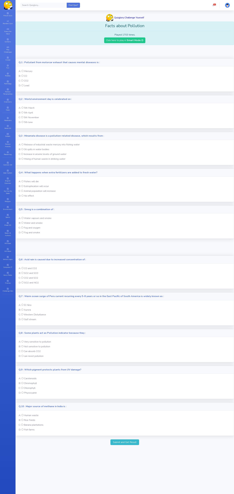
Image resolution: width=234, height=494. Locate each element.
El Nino (27, 305)
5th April (28, 112)
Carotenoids (30, 378)
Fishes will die (31, 181)
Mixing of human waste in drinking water (44, 159)
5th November (31, 117)
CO (25, 76)
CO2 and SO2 (31, 278)
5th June (28, 122)
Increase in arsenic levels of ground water (45, 154)
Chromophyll (30, 383)
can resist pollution (33, 356)
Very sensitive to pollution (37, 341)
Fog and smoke (32, 232)
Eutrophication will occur (36, 186)
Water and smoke (33, 223)
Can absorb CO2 (32, 351)
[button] (213, 5)
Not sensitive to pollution (37, 346)
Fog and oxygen (32, 227)
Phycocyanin (30, 392)
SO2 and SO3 (31, 273)
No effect (29, 195)
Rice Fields (29, 420)
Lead (26, 85)
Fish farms (29, 429)
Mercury (28, 71)
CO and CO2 (30, 268)
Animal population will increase (40, 191)
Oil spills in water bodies (36, 149)
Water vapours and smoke (37, 218)
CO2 (26, 80)
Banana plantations (33, 425)
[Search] (43, 5)
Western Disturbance (35, 314)
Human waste (31, 415)
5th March (29, 108)
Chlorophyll (29, 388)
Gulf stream (30, 319)
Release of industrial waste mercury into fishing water (52, 144)
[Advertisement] (124, 52)
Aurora (27, 309)
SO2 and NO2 (31, 282)
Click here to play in (124, 40)
